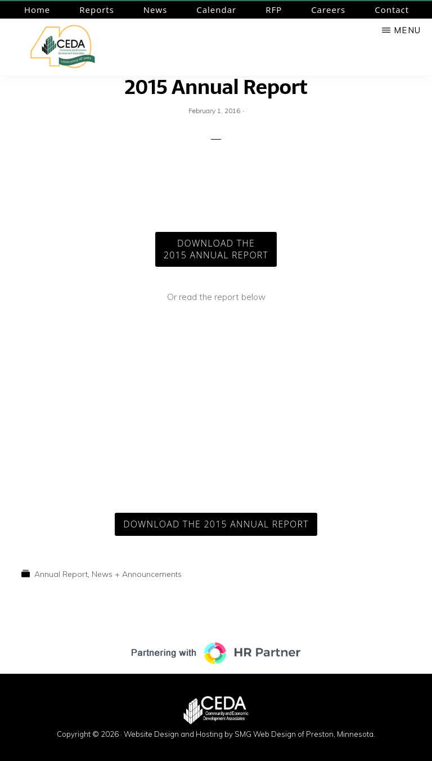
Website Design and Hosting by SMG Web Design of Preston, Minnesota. (249, 733)
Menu (407, 30)
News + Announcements (137, 574)
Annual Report (61, 574)
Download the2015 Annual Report (216, 249)
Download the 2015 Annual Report (216, 524)
